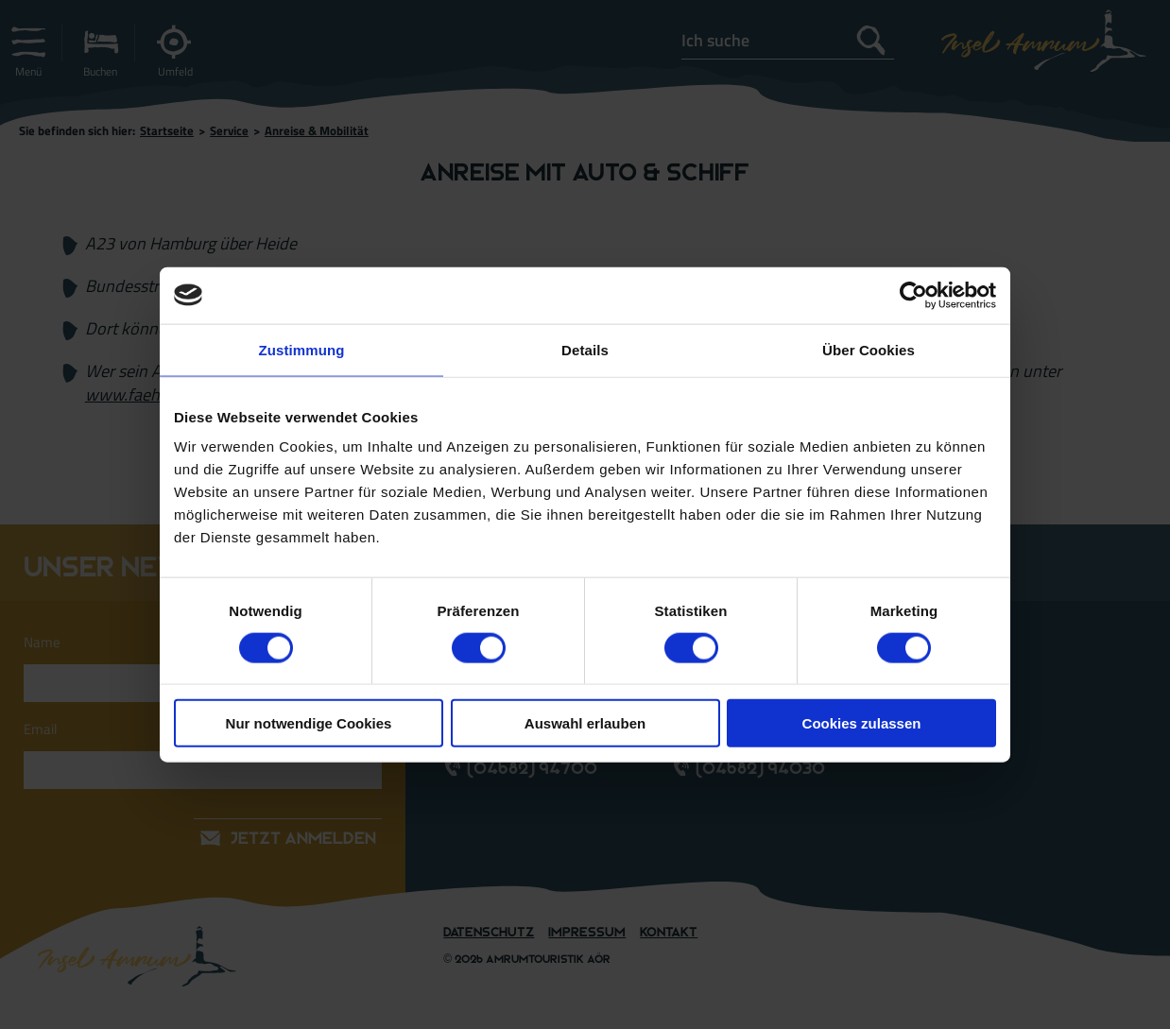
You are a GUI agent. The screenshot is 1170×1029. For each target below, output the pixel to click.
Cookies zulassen (861, 723)
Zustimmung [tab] (302, 349)
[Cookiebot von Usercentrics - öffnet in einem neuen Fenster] (913, 295)
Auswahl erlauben (585, 723)
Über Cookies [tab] (868, 349)
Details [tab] (585, 349)
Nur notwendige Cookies (309, 723)
